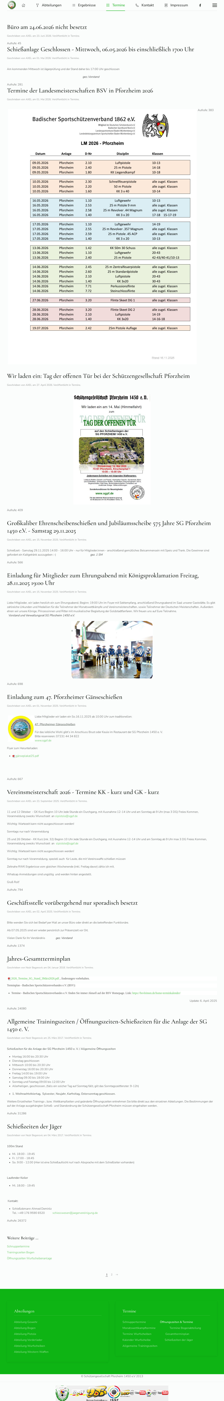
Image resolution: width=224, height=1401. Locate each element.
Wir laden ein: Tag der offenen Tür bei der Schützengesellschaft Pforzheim (98, 376)
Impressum (176, 5)
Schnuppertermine (18, 1246)
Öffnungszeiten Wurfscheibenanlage (29, 1258)
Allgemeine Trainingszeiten (139, 1346)
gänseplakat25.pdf (25, 756)
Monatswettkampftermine (139, 1328)
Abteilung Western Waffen (31, 1352)
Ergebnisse (84, 5)
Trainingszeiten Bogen (20, 1252)
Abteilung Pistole (25, 1334)
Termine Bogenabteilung (185, 1328)
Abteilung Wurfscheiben (29, 1346)
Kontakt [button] (144, 5)
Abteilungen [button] (48, 5)
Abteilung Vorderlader (28, 1340)
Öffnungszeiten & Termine (176, 1322)
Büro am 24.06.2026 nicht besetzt (47, 27)
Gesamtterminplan (177, 1334)
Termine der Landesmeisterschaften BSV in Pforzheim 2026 (80, 90)
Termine (75, 36)
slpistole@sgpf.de (66, 816)
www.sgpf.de (43, 740)
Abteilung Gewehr (25, 1322)
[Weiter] (116, 1275)
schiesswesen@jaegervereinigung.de (75, 1213)
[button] (23, 5)
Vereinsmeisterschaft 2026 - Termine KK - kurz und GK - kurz (83, 792)
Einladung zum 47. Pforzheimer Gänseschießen (64, 697)
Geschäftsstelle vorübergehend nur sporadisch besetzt (72, 902)
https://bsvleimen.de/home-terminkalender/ (156, 993)
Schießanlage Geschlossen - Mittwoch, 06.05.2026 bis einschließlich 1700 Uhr (100, 49)
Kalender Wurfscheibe (136, 1340)
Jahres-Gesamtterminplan (38, 958)
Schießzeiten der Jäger (34, 1126)
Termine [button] (115, 5)
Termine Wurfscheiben (136, 1334)
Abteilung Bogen (25, 1328)
